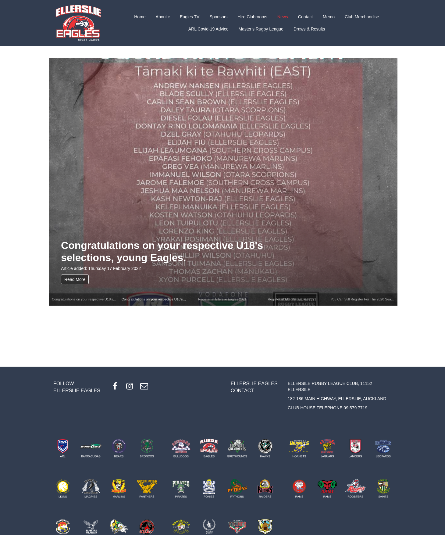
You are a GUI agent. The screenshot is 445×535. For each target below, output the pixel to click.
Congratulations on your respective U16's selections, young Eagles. (172, 299)
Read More (74, 279)
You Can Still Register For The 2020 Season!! (364, 299)
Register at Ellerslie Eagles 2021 (222, 299)
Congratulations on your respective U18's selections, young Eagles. (162, 251)
